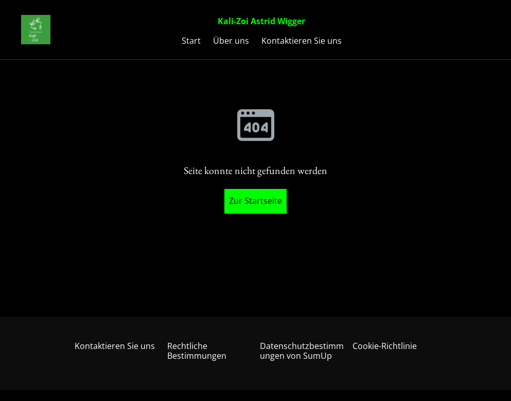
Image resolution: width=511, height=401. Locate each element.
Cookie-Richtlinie (385, 346)
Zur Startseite (255, 200)
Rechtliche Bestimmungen (196, 350)
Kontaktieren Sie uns (115, 346)
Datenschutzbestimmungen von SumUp (302, 350)
